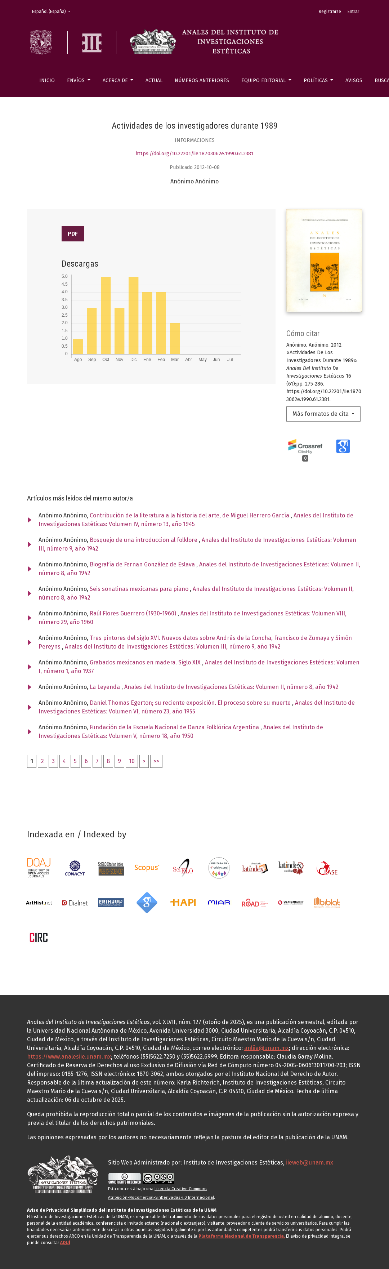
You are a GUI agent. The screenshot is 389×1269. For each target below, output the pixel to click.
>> (156, 761)
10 (132, 761)
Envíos (76, 80)
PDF (73, 233)
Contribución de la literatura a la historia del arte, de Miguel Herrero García (190, 515)
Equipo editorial (264, 80)
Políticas (316, 80)
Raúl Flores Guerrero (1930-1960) (134, 613)
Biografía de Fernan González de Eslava (143, 564)
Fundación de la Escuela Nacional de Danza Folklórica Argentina (175, 727)
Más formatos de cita (321, 413)
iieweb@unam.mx (309, 1162)
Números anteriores (202, 80)
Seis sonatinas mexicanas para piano (140, 588)
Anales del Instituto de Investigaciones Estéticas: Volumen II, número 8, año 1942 (231, 687)
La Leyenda (105, 687)
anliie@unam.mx (266, 1048)
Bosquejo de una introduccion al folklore (144, 539)
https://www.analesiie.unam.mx (69, 1056)
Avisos (353, 80)
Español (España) (53, 11)
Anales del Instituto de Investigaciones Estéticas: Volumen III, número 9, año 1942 (173, 646)
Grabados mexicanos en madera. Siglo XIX (146, 662)
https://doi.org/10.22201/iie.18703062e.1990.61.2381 (194, 154)
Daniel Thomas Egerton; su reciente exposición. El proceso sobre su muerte (191, 702)
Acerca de (116, 80)
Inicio (47, 80)
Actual (154, 80)
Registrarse (330, 11)
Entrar (353, 11)
